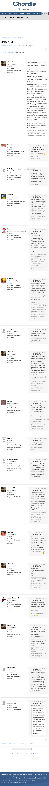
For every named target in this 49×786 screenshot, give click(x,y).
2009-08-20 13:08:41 (16, 169)
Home (4, 13)
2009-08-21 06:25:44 (40, 488)
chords (24, 782)
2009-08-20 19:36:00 (40, 352)
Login (27, 17)
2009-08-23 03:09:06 (40, 701)
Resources (36, 13)
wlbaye (9, 168)
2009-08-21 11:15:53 (41, 532)
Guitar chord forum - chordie (9, 45)
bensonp (10, 401)
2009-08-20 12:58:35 (40, 62)
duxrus (9, 438)
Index (4, 17)
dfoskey (10, 532)
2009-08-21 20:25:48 (40, 564)
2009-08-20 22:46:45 (40, 439)
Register (20, 17)
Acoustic (21, 45)
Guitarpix (10, 279)
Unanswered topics (17, 37)
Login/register (26, 9)
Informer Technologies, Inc (33, 754)
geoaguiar (10, 329)
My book (28, 13)
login (8, 52)
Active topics (5, 37)
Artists (16, 13)
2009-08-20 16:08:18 (41, 229)
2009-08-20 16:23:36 (40, 279)
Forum (44, 13)
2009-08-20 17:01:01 (41, 329)
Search (12, 17)
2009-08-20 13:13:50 (41, 195)
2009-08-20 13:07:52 (40, 145)
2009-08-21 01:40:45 (41, 460)
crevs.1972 (11, 62)
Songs (9, 13)
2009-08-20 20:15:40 (40, 402)
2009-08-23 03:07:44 (40, 668)
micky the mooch (13, 598)
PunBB (16, 754)
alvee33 (10, 195)
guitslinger (11, 667)
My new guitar (7, 42)
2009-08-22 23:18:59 (40, 626)
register (13, 52)
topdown (10, 145)
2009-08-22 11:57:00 (41, 598)
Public (22, 13)
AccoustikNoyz (12, 459)
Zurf (8, 229)
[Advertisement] (24, 25)
